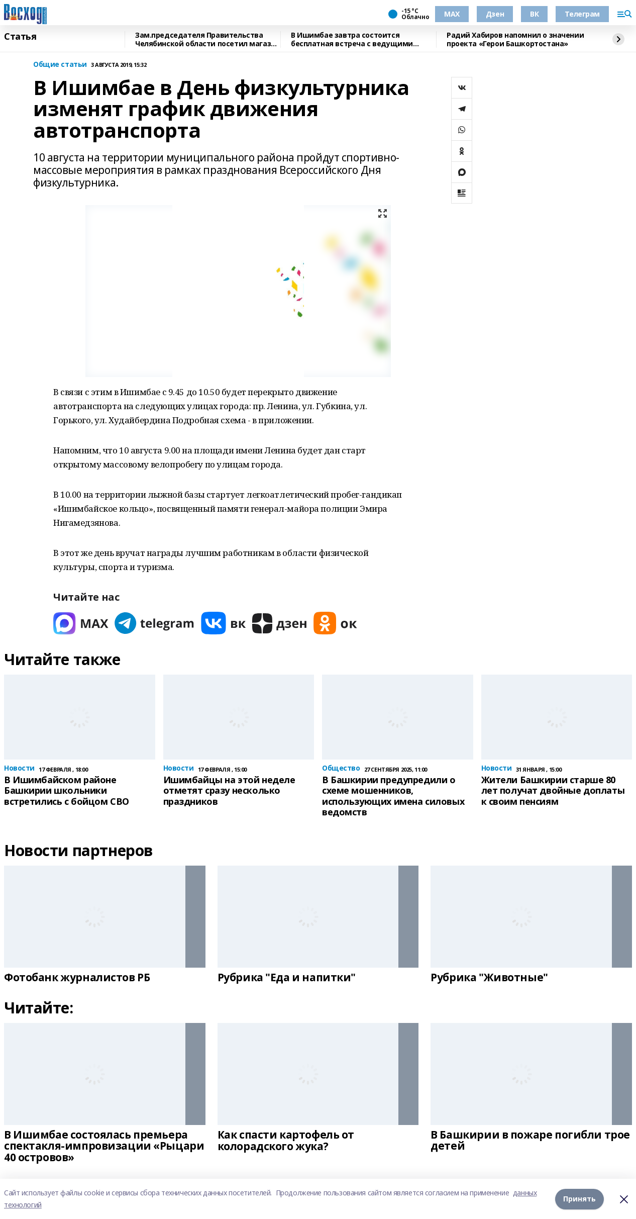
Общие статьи (60, 64)
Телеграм (582, 14)
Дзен (495, 14)
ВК (534, 14)
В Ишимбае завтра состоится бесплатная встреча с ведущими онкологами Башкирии (352, 39)
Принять (579, 1198)
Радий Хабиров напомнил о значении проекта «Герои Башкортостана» (515, 39)
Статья (20, 36)
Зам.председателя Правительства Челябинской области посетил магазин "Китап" (207, 39)
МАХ (452, 14)
